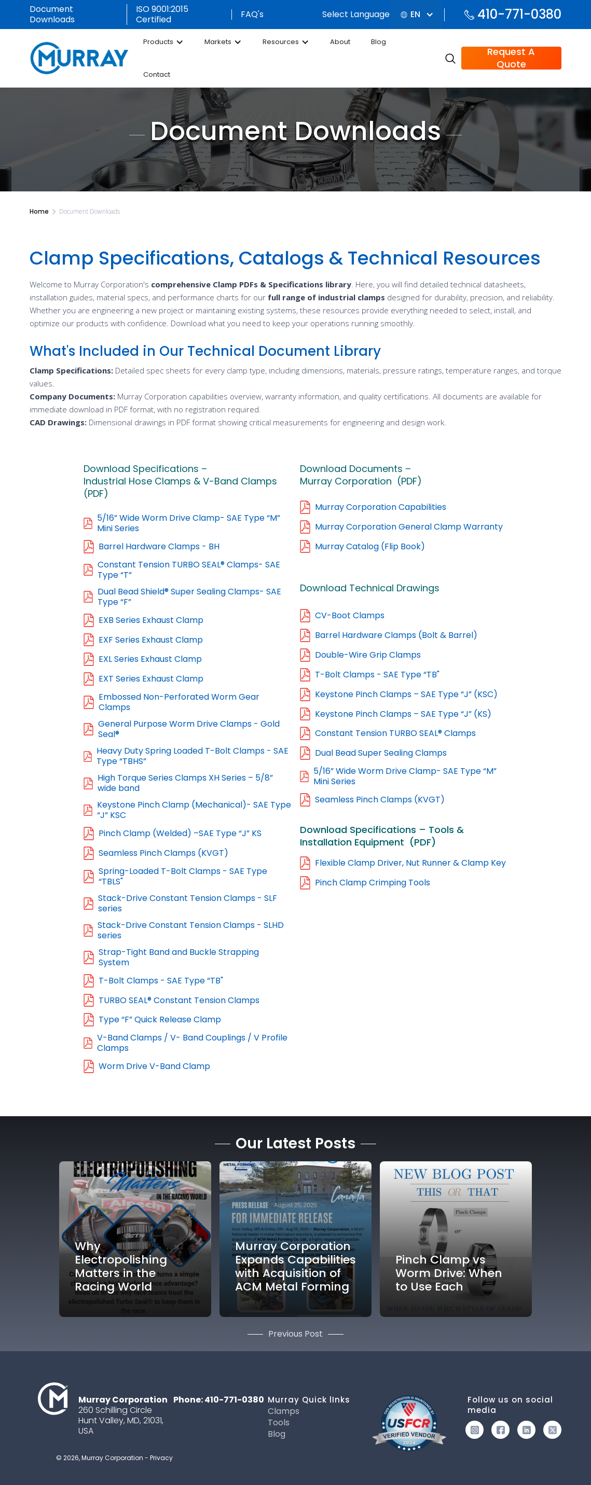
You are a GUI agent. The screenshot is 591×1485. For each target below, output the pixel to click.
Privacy (161, 1457)
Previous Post (295, 1334)
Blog (378, 42)
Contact (156, 74)
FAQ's (252, 14)
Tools (279, 1423)
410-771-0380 (519, 14)
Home (39, 211)
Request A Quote (511, 58)
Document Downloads (52, 14)
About (340, 42)
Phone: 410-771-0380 (218, 1400)
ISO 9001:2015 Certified (162, 14)
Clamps (283, 1411)
